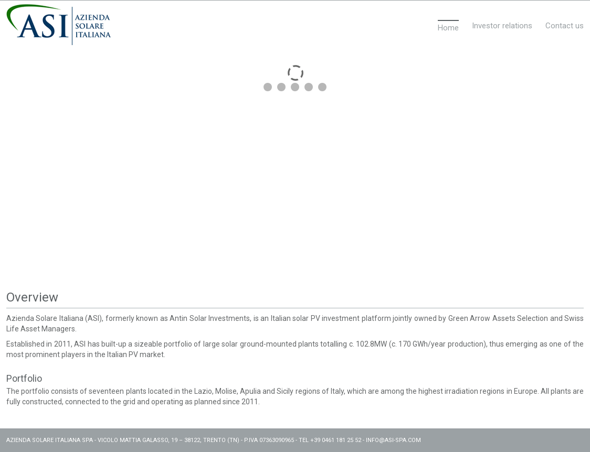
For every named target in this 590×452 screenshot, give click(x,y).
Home (448, 28)
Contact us (564, 25)
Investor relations (502, 25)
